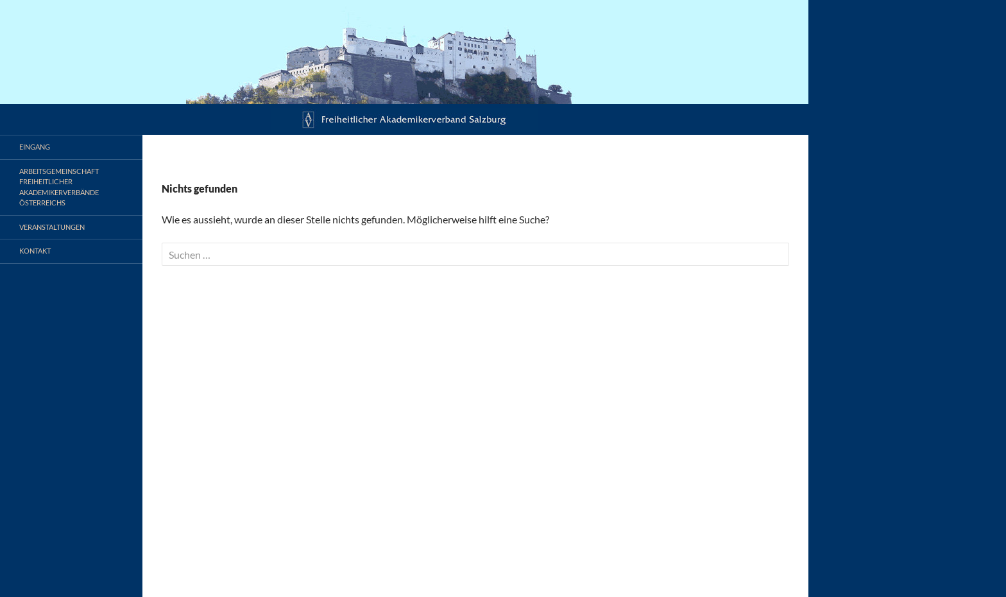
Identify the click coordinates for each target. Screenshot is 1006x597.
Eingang (34, 147)
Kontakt (35, 251)
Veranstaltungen (52, 227)
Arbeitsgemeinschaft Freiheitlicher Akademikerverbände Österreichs (59, 187)
